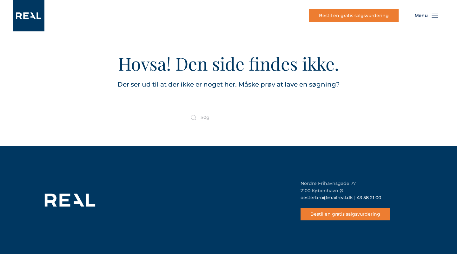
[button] (426, 16)
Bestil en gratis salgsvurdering (354, 15)
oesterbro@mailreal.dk (327, 197)
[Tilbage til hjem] (28, 15)
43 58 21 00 (369, 197)
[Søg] (228, 117)
